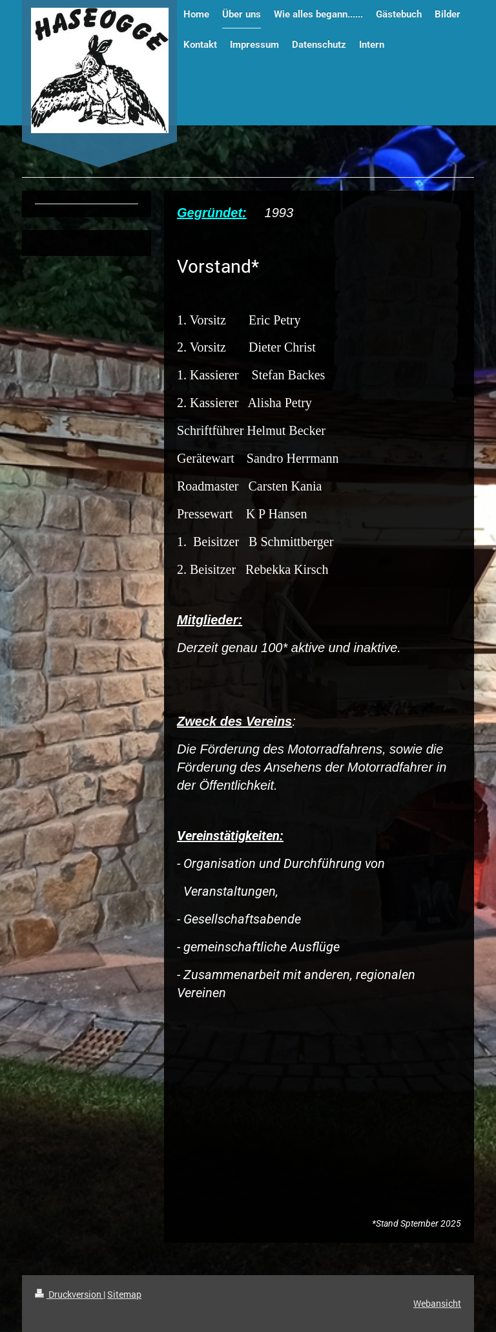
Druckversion (69, 1294)
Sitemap (124, 1294)
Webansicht (437, 1303)
